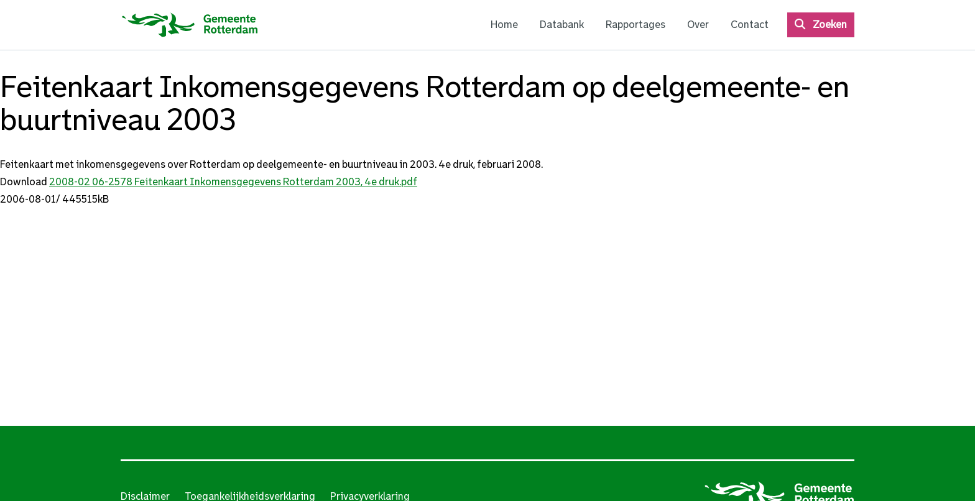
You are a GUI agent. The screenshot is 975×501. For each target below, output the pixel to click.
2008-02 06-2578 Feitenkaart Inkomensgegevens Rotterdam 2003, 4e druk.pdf (233, 182)
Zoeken (830, 24)
